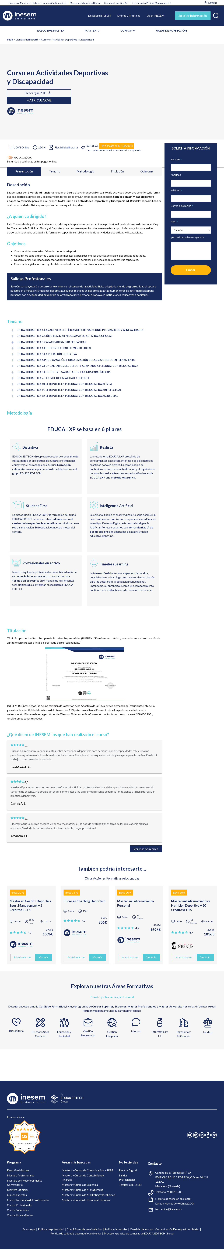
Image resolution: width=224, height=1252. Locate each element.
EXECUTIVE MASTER (50, 30)
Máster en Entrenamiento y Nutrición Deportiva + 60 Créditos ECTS (190, 908)
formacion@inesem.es (168, 1211)
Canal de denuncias (141, 1231)
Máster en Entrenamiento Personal (135, 906)
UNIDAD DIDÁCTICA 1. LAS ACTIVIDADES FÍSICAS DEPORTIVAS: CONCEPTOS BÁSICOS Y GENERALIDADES (82, 331)
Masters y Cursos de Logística (80, 1187)
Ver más (43, 960)
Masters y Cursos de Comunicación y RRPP (87, 1173)
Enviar (190, 270)
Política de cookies (116, 1231)
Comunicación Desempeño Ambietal (177, 1231)
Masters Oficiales (18, 1192)
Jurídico (207, 1034)
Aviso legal (28, 1231)
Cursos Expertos (17, 1197)
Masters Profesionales (20, 1178)
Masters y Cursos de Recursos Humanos (86, 1202)
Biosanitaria (16, 1033)
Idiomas (136, 1034)
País (174, 221)
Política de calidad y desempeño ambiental (75, 1236)
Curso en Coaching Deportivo (84, 904)
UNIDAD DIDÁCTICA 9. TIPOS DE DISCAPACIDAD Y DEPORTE (54, 380)
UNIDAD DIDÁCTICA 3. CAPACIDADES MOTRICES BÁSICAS (53, 343)
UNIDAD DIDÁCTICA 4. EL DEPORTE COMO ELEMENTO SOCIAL (55, 349)
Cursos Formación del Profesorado (28, 1202)
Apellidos (176, 175)
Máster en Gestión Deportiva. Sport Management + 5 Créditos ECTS (31, 908)
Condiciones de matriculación (84, 1231)
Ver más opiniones (146, 851)
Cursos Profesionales (19, 1207)
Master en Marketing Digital (85, 2)
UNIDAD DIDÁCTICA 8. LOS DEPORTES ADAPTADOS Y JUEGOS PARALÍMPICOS (65, 374)
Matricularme (63, 97)
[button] (216, 14)
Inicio (10, 39)
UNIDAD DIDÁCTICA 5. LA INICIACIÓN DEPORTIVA (48, 355)
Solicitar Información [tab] (192, 16)
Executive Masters (18, 1173)
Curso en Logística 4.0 (116, 2)
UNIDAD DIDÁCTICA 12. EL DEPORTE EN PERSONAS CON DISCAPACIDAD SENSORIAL (69, 398)
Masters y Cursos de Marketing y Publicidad (88, 1197)
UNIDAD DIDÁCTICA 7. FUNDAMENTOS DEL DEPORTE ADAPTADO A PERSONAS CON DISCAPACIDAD (79, 367)
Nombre (176, 159)
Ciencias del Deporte (27, 39)
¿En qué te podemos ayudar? (187, 237)
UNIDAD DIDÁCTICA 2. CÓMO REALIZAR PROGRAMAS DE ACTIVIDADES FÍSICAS (66, 337)
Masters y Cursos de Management (82, 1192)
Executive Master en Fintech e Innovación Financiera (37, 2)
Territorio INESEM (130, 1187)
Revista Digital (128, 1173)
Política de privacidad (51, 1231)
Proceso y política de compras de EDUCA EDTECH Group (139, 1236)
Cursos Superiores (18, 1212)
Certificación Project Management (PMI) (154, 2)
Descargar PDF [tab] (24, 96)
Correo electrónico (182, 206)
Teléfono (176, 190)
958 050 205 (174, 1194)
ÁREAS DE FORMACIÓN (171, 30)
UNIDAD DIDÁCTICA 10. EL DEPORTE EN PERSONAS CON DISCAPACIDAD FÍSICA (66, 386)
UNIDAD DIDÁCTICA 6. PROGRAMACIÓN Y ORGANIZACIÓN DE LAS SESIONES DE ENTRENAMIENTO (78, 361)
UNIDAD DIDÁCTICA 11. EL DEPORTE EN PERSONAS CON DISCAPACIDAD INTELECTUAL (71, 392)
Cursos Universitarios (20, 1217)
